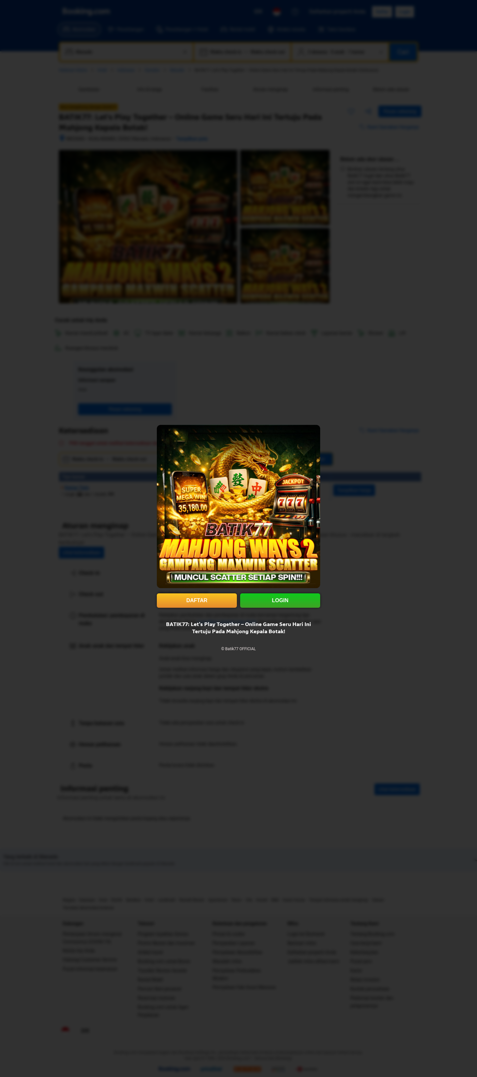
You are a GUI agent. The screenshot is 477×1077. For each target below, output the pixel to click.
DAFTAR (196, 600)
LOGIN (280, 600)
